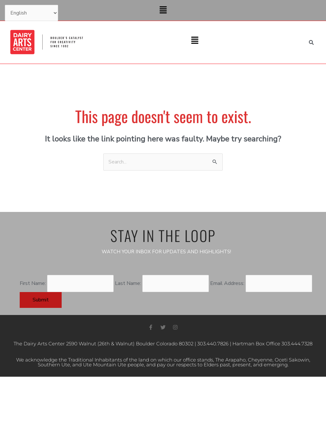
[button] (163, 10)
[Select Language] (31, 13)
